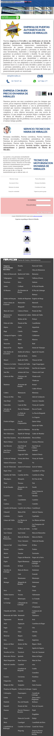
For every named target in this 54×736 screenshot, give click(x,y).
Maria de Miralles (23, 537)
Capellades (35, 516)
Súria (19, 282)
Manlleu (20, 681)
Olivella (34, 632)
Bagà (5, 331)
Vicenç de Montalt (9, 368)
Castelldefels (22, 500)
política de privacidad (37, 216)
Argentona (35, 640)
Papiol (6, 718)
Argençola (21, 623)
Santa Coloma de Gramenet (8, 303)
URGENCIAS (27, 253)
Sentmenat (35, 570)
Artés (5, 623)
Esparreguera (22, 693)
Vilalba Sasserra (9, 594)
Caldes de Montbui (38, 433)
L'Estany (35, 603)
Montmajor (35, 578)
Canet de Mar (22, 405)
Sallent (34, 356)
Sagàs (5, 628)
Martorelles (21, 303)
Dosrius (6, 549)
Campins (35, 331)
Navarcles (7, 343)
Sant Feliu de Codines (36, 447)
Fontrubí (35, 574)
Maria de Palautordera (7, 538)
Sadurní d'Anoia (37, 454)
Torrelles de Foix (9, 652)
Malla (34, 681)
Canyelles (21, 401)
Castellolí (21, 664)
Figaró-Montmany (23, 561)
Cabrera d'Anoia (23, 311)
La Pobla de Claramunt (21, 414)
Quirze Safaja (36, 421)
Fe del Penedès (8, 487)
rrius (33, 664)
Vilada (20, 463)
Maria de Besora (23, 570)
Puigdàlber (35, 714)
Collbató (20, 286)
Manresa (35, 339)
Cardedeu (7, 516)
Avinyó (34, 384)
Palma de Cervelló (23, 718)
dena (5, 500)
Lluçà (19, 628)
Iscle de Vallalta (37, 467)
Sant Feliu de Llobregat (21, 447)
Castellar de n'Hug (38, 475)
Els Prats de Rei (37, 479)
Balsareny (35, 274)
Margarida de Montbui (21, 583)
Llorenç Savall (22, 442)
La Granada (35, 599)
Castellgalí (21, 722)
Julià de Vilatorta (37, 512)
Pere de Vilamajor (23, 409)
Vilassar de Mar (9, 397)
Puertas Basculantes (40, 179)
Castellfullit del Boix (38, 722)
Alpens (6, 327)
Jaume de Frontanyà (24, 467)
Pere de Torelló (37, 409)
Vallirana (6, 599)
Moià (5, 722)
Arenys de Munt (9, 644)
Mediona (20, 640)
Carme (20, 496)
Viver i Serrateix (23, 541)
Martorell (35, 303)
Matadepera (7, 479)
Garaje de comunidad (13, 191)
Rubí (33, 343)
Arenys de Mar (22, 644)
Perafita (20, 266)
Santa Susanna (36, 685)
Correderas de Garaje (40, 187)
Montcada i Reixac (9, 656)
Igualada (20, 656)
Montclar (6, 636)
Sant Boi (6, 372)
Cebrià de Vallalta (23, 368)
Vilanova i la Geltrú (10, 364)
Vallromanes (36, 594)
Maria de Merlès (37, 537)
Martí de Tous (36, 660)
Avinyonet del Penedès (22, 385)
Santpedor (21, 685)
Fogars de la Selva (38, 557)
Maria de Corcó (9, 311)
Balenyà (34, 294)
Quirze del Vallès (37, 425)
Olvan (6, 632)
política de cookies (19, 2)
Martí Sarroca (22, 660)
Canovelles (7, 405)
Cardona (6, 504)
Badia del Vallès (23, 360)
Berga (5, 648)
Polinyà (34, 319)
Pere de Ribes (36, 438)
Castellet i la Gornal (24, 726)
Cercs (19, 504)
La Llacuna (35, 566)
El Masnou (7, 290)
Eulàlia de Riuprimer (24, 298)
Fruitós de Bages (9, 421)
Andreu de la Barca (24, 352)
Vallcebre (21, 278)
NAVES (27, 242)
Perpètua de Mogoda (10, 689)
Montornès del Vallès (10, 615)
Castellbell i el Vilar (38, 471)
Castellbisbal (36, 323)
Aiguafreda (35, 327)
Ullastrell (7, 512)
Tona (19, 397)
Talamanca (35, 615)
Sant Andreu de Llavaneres (8, 353)
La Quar (34, 529)
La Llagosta (36, 417)
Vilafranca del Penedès (22, 377)
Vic (33, 463)
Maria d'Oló (21, 512)
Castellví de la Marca (24, 508)
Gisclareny (21, 677)
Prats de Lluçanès (37, 706)
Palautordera (22, 450)
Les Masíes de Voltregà (22, 521)
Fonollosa (35, 677)
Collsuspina (7, 693)
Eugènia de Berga (37, 298)
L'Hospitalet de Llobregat (22, 603)
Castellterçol (36, 508)
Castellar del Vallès (10, 475)
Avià (33, 619)
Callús (20, 335)
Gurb (5, 668)
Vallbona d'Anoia (37, 278)
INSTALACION (27, 230)
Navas (20, 697)
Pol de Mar (35, 429)
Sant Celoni (21, 533)
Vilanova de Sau (37, 307)
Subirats (34, 282)
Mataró (6, 360)
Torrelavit (21, 652)
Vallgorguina (8, 278)
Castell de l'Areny (37, 726)
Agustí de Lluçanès (38, 352)
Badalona (7, 384)
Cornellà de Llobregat (35, 694)
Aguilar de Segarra (38, 648)
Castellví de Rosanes (10, 508)
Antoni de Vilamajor (38, 348)
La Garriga (7, 603)
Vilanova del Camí (38, 372)
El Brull (20, 566)
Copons (34, 689)
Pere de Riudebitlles (24, 438)
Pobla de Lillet (8, 323)
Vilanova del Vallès (24, 364)
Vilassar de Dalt (37, 360)
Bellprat (20, 648)
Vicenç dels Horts (23, 458)
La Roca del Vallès (24, 529)
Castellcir (35, 500)
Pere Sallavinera (9, 433)
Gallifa (34, 636)
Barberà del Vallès (23, 274)
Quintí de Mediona (24, 429)
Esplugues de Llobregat (36, 562)
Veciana (20, 594)
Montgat (6, 582)
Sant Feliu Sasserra (10, 438)
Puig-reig (21, 731)
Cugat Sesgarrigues (38, 364)
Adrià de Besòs (22, 356)
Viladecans (35, 380)
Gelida (6, 697)
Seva (5, 590)
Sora (5, 640)
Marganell (21, 307)
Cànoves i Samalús (38, 401)
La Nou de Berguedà (38, 413)
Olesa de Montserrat (38, 270)
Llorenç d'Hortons (38, 442)
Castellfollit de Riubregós (8, 727)
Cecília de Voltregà (10, 458)
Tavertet (20, 553)
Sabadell (35, 450)
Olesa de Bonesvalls (10, 274)
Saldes (6, 286)
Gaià (19, 574)
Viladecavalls (36, 376)
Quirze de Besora (9, 429)
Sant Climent (8, 533)
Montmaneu (21, 578)
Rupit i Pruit (7, 471)
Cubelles (20, 549)
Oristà (34, 590)
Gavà (19, 270)
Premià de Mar (36, 311)
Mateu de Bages (37, 656)
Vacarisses (7, 282)
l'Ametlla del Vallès (10, 611)
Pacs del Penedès (23, 702)
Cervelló (20, 611)
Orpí (19, 590)
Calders (6, 393)
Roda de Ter (7, 348)
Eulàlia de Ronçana (10, 298)
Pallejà (34, 718)
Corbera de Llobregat (24, 689)
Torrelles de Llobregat (7, 571)
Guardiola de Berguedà (21, 669)
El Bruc (34, 545)
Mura (19, 343)
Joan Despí (7, 401)
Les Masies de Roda (38, 520)
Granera (6, 677)
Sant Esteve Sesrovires (7, 451)
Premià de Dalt (22, 706)
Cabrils (20, 331)
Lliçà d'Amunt (22, 545)
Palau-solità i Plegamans (36, 698)
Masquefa (21, 479)
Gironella (7, 566)
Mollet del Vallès (37, 315)
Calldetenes (35, 335)
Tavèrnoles (35, 553)
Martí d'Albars (8, 442)
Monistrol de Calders (24, 315)
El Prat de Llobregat (38, 290)
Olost (19, 632)
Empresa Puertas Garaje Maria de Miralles (37, 732)
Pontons (6, 710)
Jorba (5, 578)
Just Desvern (8, 446)
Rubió (20, 339)
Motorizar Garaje (14, 179)
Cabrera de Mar (9, 376)
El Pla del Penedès (38, 286)
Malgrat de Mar (9, 685)
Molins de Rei (22, 319)
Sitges (34, 586)
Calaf (19, 471)
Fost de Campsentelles (22, 422)
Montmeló (21, 615)
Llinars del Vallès (9, 520)
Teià (33, 483)
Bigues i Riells (36, 644)
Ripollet (20, 348)
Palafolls (6, 702)
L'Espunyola (36, 607)
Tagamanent (7, 619)
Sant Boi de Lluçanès (39, 368)
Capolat (20, 516)
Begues (20, 636)
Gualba (34, 668)
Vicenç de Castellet (38, 405)
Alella (20, 327)
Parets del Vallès (37, 266)
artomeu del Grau (23, 372)
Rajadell (6, 706)
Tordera (34, 549)
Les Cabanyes (8, 529)
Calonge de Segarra (10, 335)
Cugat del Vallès (23, 454)
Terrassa (20, 483)
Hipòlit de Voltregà (24, 433)
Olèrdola (35, 496)
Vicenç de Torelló (37, 458)
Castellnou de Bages (38, 623)
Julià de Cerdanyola (38, 397)
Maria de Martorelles (38, 533)
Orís (33, 628)
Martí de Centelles (9, 664)
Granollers (35, 673)
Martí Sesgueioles (9, 660)
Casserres (7, 496)
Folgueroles (7, 681)
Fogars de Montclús (24, 557)
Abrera (6, 553)
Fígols (6, 561)
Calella (6, 339)
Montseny (35, 393)
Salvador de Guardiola (7, 410)
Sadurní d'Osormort (10, 463)
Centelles (35, 504)
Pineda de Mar (22, 323)
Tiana (5, 483)
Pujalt (34, 710)
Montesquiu (21, 599)
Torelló (34, 487)
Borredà (20, 619)
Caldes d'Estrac (37, 388)
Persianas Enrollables (40, 183)
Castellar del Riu (23, 475)
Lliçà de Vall (8, 545)
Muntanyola (21, 393)
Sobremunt (35, 582)
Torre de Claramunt (38, 652)
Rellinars (35, 702)
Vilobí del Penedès (38, 541)
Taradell (6, 557)
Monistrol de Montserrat (7, 316)
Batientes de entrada (14, 187)
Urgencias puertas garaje (40, 191)
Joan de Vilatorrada (10, 467)
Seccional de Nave (13, 183)
